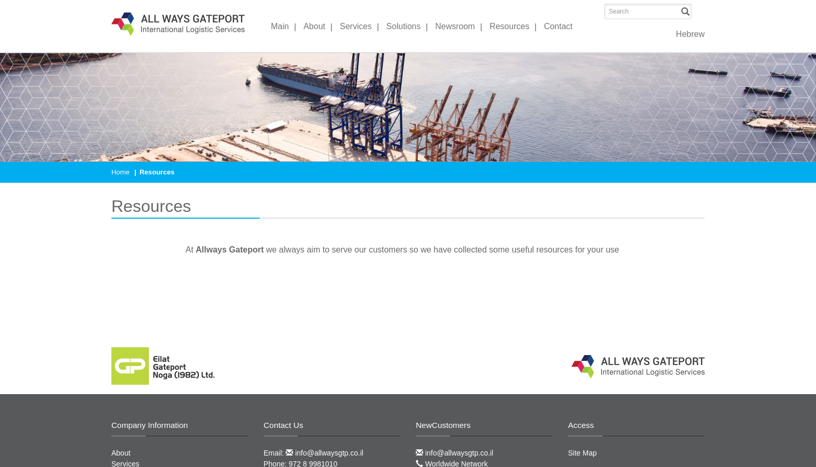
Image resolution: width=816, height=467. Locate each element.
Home (120, 172)
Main (280, 26)
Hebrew (690, 34)
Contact (558, 26)
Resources (509, 26)
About (314, 26)
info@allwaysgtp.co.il (324, 453)
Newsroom (455, 26)
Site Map (582, 453)
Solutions (403, 26)
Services (356, 26)
